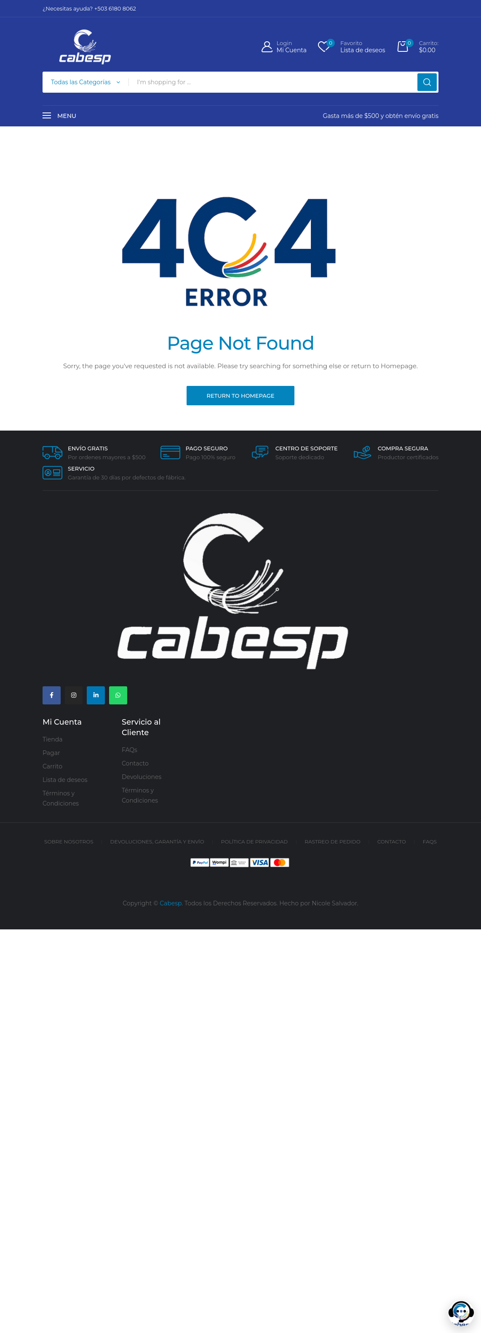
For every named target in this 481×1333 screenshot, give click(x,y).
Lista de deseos (65, 780)
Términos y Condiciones (61, 799)
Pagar (51, 754)
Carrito (52, 767)
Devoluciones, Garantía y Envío (157, 842)
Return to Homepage (241, 395)
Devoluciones (141, 778)
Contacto (135, 764)
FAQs (129, 751)
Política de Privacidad (254, 842)
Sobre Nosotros (69, 842)
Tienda (52, 740)
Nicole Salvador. (335, 904)
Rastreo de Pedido (332, 842)
